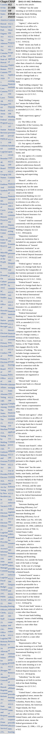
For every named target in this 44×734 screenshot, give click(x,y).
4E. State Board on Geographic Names (3, 170)
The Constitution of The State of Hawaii (3, 56)
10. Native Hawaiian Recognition (3, 322)
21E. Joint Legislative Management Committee (3, 564)
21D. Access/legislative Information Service (3, 550)
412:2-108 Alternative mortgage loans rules (11, 386)
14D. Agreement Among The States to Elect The (3, 410)
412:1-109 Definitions (11, 164)
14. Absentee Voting (3, 394)
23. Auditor (3, 624)
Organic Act (3, 35)
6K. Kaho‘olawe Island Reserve (3, 241)
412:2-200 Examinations (11, 457)
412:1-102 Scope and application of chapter (11, 55)
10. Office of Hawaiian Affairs (3, 307)
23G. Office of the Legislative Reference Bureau (3, 637)
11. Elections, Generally (3, 333)
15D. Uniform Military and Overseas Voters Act (3, 458)
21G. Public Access (3, 596)
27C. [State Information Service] (3, 723)
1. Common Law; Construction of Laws (3, 90)
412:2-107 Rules (10, 371)
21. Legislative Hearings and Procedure (3, 535)
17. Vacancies (3, 504)
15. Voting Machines (3, 426)
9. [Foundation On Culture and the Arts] (3, 280)
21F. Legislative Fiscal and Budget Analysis (3, 582)
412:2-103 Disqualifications (11, 260)
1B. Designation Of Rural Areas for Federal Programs (3, 112)
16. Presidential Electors (3, 474)
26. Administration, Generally (3, 677)
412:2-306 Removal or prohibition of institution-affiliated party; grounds (11, 649)
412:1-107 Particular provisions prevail (11, 129)
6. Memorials (3, 195)
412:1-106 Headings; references (11, 115)
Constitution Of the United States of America (3, 12)
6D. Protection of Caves (3, 205)
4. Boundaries (3, 157)
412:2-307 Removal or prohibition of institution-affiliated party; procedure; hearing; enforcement (11, 683)
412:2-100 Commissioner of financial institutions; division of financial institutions (11, 185)
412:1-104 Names (11, 94)
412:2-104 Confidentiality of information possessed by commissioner (11, 278)
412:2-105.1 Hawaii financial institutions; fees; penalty (11, 311)
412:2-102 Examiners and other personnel (11, 246)
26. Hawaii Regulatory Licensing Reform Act (3, 692)
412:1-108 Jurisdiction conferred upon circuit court (11, 148)
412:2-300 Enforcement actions (11, 485)
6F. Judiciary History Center (3, 228)
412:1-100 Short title (10, 28)
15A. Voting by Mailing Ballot (3, 439)
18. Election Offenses (3, 513)
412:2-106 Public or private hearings (11, 357)
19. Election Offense (3, 523)
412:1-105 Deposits (11, 103)
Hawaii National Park (3, 27)
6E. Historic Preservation (3, 217)
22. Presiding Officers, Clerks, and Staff (3, 611)
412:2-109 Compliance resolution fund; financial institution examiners (11, 408)
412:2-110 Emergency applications (11, 427)
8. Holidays (3, 267)
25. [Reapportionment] (3, 669)
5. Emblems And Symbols (3, 186)
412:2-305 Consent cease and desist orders (11, 622)
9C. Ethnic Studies (3, 294)
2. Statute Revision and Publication (3, 132)
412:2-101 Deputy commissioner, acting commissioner (11, 226)
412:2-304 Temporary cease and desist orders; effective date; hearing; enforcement (11, 593)
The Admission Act (3, 43)
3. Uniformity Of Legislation (3, 147)
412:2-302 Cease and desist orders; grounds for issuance (11, 530)
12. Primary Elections (3, 343)
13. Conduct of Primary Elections (3, 356)
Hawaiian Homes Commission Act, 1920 (3, 72)
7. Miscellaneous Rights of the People (3, 255)
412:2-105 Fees (10, 295)
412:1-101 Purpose (11, 39)
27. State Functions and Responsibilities (3, 709)
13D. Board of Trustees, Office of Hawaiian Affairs (3, 377)
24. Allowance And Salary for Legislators (3, 656)
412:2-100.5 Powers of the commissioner (11, 209)
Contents (11, 20)
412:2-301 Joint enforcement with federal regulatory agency (11, 504)
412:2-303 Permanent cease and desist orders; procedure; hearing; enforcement (11, 561)
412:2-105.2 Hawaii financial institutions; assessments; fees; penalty (11, 335)
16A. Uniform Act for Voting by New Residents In (3, 490)
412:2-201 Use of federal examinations (11, 470)
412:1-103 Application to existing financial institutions (11, 77)
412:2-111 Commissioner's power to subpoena (11, 443)
